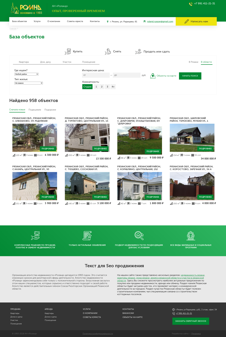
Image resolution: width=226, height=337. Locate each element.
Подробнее (48, 148)
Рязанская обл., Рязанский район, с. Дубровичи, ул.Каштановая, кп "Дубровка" (139, 121)
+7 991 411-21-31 (204, 3)
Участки (14, 320)
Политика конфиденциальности (98, 333)
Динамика (196, 333)
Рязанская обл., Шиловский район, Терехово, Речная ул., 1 (189, 119)
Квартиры (14, 313)
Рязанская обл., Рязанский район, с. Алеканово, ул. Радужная (34, 119)
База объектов (19, 21)
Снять (113, 51)
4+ (113, 86)
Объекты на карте (133, 317)
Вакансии (128, 313)
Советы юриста (75, 21)
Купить (73, 51)
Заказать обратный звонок (190, 321)
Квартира (24, 62)
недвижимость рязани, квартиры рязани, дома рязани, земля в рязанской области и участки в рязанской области (161, 278)
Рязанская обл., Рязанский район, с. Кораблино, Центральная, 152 (139, 168)
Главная (13, 28)
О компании (53, 21)
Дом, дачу (45, 62)
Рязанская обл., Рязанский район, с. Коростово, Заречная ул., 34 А (191, 168)
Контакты (95, 21)
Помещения (16, 323)
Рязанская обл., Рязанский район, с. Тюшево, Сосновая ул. (86, 168)
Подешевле (35, 109)
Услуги (37, 21)
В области (206, 62)
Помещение (88, 62)
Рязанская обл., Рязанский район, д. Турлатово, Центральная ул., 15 (86, 119)
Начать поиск (190, 76)
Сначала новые (17, 109)
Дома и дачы (16, 317)
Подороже (50, 109)
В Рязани (193, 62)
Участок (67, 62)
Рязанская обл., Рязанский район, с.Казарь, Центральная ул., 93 (34, 168)
